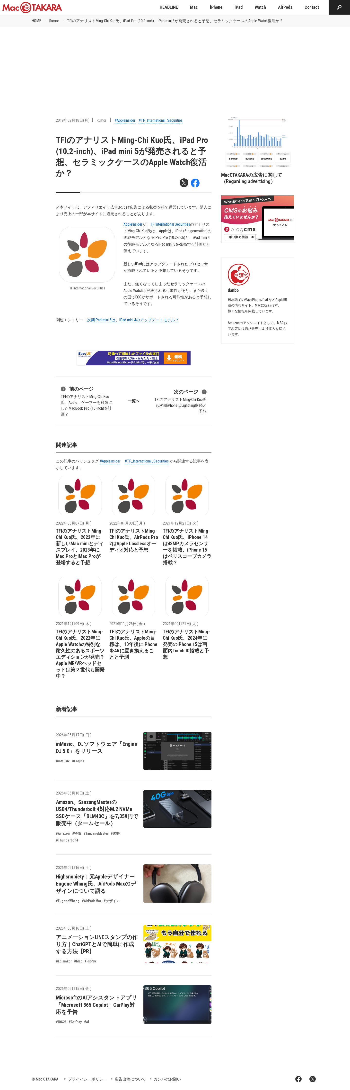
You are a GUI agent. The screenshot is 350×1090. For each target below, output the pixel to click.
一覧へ (134, 401)
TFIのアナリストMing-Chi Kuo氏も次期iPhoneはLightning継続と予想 (180, 401)
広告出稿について (130, 1079)
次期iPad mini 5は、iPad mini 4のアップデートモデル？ (133, 320)
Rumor (54, 20)
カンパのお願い (167, 1079)
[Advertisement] (175, 63)
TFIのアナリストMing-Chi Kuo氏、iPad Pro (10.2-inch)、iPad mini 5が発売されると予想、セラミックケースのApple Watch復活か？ (175, 20)
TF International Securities (170, 224)
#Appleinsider (124, 120)
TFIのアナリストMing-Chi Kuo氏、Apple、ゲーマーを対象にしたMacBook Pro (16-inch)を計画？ (86, 400)
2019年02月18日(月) (72, 120)
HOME (36, 20)
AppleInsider (132, 224)
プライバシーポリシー (87, 1079)
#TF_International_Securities (161, 120)
